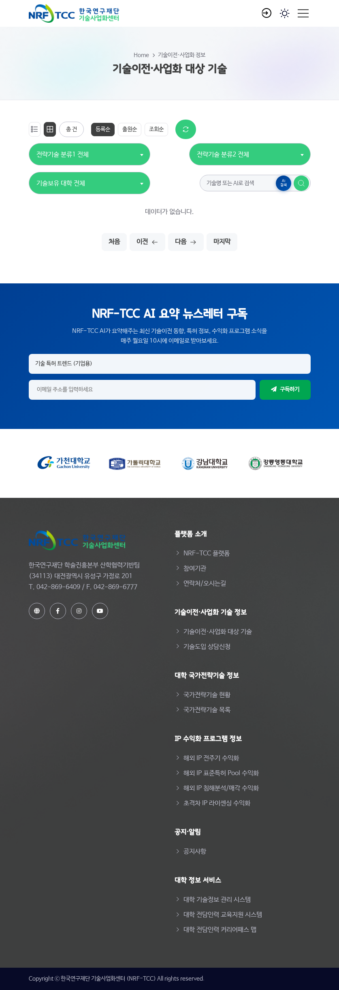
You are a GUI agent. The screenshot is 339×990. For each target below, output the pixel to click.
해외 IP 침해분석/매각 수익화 (221, 788)
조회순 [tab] (156, 129)
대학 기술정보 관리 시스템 (217, 900)
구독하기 (285, 389)
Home (141, 55)
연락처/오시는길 (204, 583)
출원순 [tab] (129, 129)
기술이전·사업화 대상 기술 (217, 632)
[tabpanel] (170, 185)
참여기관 (194, 568)
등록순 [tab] (103, 129)
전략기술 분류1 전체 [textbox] (62, 155)
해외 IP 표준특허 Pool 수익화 (221, 773)
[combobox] (62, 150)
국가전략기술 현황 (206, 695)
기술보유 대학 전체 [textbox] (60, 183)
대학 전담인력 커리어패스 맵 (219, 930)
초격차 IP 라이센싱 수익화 (216, 803)
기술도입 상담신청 (206, 647)
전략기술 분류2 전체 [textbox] (223, 155)
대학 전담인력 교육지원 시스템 (222, 915)
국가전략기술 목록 (206, 710)
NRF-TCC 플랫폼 (206, 553)
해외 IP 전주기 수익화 (211, 758)
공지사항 (194, 851)
